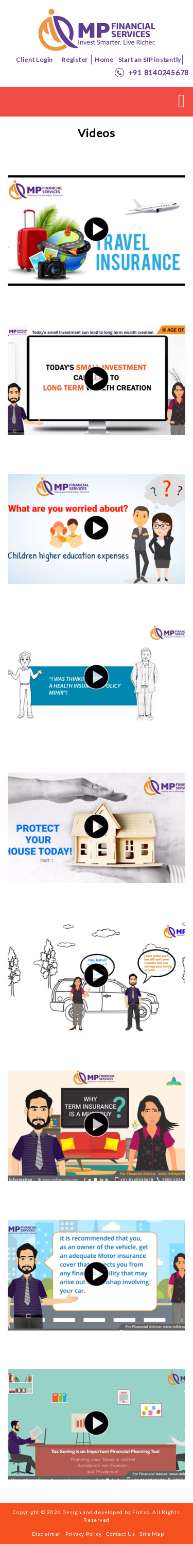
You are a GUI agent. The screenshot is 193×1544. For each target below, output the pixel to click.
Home (104, 59)
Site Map (151, 1534)
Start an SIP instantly (150, 59)
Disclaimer (46, 1534)
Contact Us (120, 1534)
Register (75, 59)
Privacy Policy (83, 1534)
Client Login (34, 59)
